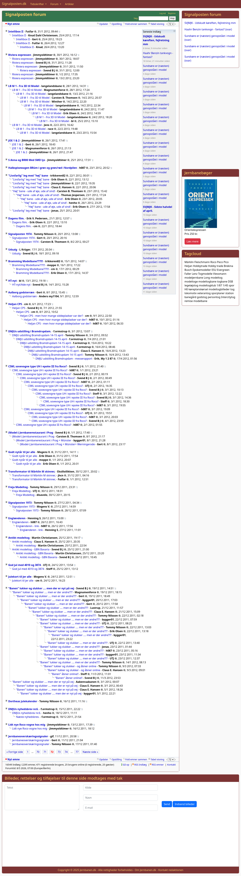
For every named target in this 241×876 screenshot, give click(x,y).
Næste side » (90, 752)
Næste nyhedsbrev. (27, 717)
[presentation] (186, 790)
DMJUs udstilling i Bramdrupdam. (29, 331)
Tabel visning (157, 23)
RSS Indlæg (140, 764)
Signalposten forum (25, 14)
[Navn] (120, 798)
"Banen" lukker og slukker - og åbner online (69, 666)
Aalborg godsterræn (21, 292)
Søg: (136, 18)
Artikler (69, 4)
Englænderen (16, 518)
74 (66, 752)
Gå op (126, 764)
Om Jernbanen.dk (145, 870)
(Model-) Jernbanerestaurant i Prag (30, 432)
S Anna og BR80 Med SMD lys (26, 160)
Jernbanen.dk (88, 870)
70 (37, 752)
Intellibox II (15, 31)
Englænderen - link (27, 526)
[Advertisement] (210, 93)
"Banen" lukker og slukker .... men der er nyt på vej (41, 588)
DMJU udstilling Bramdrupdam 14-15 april (37, 335)
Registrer (172, 13)
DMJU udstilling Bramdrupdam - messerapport (64, 358)
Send (167, 804)
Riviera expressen (19, 55)
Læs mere (193, 241)
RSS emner (158, 764)
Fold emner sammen (136, 23)
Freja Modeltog (18, 487)
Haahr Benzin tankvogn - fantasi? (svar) (208, 29)
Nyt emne (13, 24)
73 (59, 752)
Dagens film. (16, 218)
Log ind (162, 13)
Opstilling (117, 23)
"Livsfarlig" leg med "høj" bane (28, 175)
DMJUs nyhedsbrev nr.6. (23, 709)
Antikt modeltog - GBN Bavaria (30, 549)
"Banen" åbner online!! (64, 674)
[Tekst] (42, 797)
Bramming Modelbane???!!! (25, 261)
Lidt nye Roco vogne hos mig (26, 724)
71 (44, 752)
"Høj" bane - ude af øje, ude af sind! (33, 191)
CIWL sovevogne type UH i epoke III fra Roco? (37, 366)
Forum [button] (54, 4)
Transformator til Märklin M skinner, (31, 471)
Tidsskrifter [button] (37, 4)
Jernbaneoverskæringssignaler (28, 736)
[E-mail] (120, 808)
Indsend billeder (185, 804)
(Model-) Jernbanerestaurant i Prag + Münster (43, 440)
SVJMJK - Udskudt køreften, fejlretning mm (210, 23)
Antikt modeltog (19, 537)
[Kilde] (120, 787)
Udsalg (12, 249)
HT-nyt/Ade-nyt (21, 284)
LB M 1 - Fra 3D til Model (23, 86)
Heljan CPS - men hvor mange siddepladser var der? (51, 316)
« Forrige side (14, 752)
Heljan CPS (15, 304)
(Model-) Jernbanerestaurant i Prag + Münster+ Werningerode (57, 444)
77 (77, 752)
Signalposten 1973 (20, 502)
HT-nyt (12, 280)
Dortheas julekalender (22, 701)
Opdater (103, 23)
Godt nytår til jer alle (21, 452)
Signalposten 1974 (20, 234)
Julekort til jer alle (19, 576)
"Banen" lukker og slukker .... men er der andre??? (42, 592)
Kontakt (171, 764)
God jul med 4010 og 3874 (24, 565)
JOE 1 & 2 (14, 140)
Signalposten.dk (14, 3)
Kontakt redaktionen (170, 870)
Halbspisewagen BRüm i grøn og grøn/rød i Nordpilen (42, 168)
